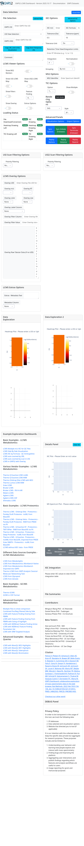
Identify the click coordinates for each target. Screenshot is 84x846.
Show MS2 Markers (10, 71)
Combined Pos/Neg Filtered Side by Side (19, 611)
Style (66, 108)
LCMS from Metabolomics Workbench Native (21, 563)
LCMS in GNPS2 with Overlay (14, 461)
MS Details (49, 551)
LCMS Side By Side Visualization (15, 451)
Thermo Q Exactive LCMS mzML (15, 475)
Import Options (73, 121)
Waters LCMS (8, 493)
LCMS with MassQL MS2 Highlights (17, 645)
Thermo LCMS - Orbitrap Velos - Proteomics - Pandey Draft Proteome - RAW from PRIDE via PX (20, 522)
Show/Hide (76, 12)
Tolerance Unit (51, 43)
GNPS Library (71, 551)
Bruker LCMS (8, 488)
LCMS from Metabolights (13, 561)
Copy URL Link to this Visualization (12, 49)
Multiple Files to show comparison (16, 609)
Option (50, 87)
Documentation (59, 3)
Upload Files (38, 19)
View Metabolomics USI (60, 551)
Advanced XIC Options (73, 20)
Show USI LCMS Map (12, 80)
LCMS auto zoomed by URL (13, 456)
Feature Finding (29, 92)
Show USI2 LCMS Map (31, 80)
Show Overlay (11, 103)
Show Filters (10, 91)
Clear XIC (77, 445)
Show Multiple (72, 87)
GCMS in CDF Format (11, 595)
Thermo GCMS (9, 592)
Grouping (49, 69)
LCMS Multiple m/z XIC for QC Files (17, 449)
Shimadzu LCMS (9, 500)
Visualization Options (55, 121)
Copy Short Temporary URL (34, 49)
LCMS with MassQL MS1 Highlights (17, 648)
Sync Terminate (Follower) (74, 130)
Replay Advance (63, 140)
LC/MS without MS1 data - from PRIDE (18, 547)
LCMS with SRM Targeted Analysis (16, 632)
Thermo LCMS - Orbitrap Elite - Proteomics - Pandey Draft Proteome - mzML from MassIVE (20, 514)
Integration (51, 59)
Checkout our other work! (55, 696)
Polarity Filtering (12, 161)
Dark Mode (60, 97)
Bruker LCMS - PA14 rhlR (12, 490)
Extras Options (30, 103)
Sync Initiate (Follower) (61, 130)
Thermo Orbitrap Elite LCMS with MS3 (18, 480)
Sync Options (50, 130)
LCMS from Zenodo (10, 579)
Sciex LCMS (7, 485)
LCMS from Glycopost (11, 576)
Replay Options (51, 140)
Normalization (72, 59)
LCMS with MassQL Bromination (16, 653)
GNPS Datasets (73, 3)
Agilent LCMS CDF (10, 498)
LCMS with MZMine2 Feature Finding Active (20, 624)
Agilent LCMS (8, 495)
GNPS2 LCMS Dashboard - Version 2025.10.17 (33, 3)
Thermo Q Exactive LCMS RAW (15, 477)
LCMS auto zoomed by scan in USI (16, 459)
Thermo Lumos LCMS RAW (13, 483)
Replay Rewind (75, 140)
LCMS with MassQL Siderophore (15, 650)
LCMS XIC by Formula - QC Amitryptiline (18, 454)
